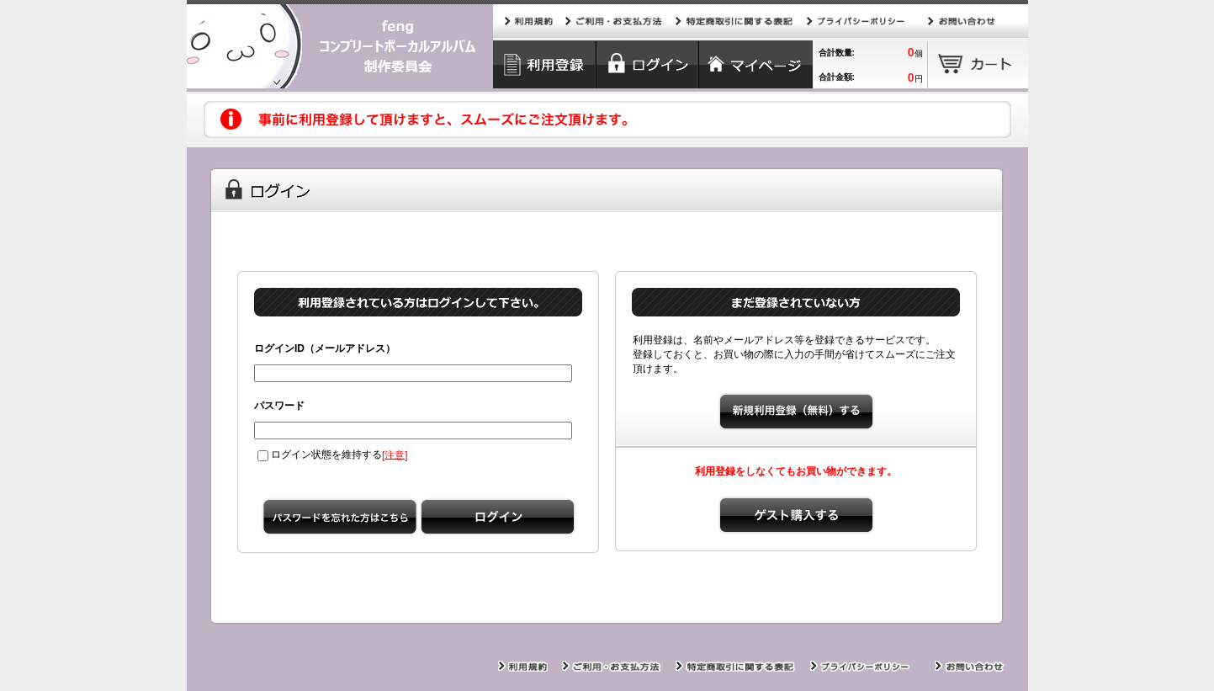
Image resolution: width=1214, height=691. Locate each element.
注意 (394, 454)
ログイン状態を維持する (319, 454)
